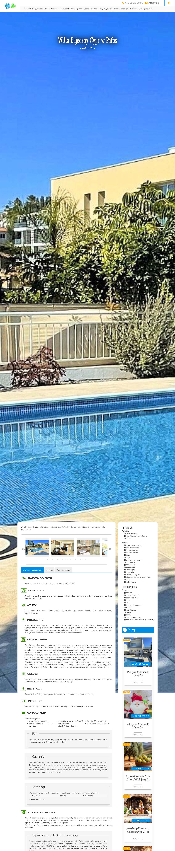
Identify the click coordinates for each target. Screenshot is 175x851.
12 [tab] (75, 565)
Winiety (69, 9)
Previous (23, 555)
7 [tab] (62, 565)
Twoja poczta (59, 9)
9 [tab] (68, 565)
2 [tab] (50, 565)
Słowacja (77, 9)
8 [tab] (65, 565)
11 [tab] (73, 565)
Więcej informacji (63, 576)
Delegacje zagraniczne (102, 9)
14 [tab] (80, 565)
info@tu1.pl (154, 3)
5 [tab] (57, 565)
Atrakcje (49, 576)
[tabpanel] (37, 553)
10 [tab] (70, 565)
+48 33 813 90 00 (133, 3)
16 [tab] (86, 565)
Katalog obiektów (54, 15)
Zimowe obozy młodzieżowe (148, 9)
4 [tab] (55, 565)
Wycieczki (131, 9)
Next (110, 555)
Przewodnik (87, 9)
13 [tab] (78, 565)
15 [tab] (83, 565)
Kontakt (50, 9)
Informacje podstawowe (32, 576)
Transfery (116, 9)
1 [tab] (47, 565)
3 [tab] (52, 565)
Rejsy (123, 9)
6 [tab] (60, 565)
